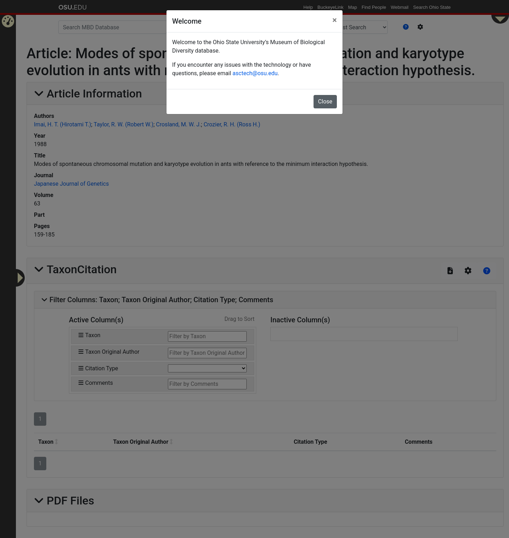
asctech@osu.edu (255, 73)
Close (325, 101)
